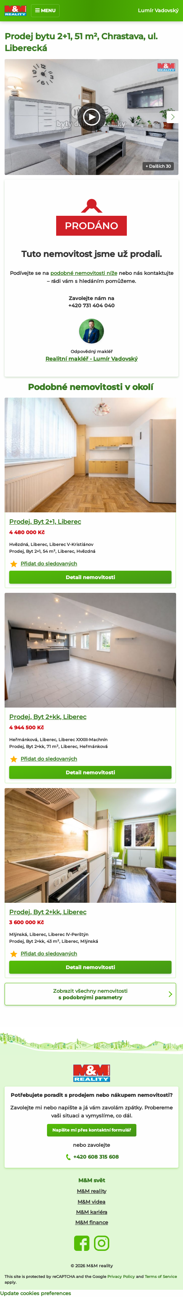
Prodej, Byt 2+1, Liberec (45, 521)
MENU (45, 10)
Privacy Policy (121, 1276)
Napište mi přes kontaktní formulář (91, 1130)
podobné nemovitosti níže (83, 273)
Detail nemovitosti (90, 577)
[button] (173, 117)
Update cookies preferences (35, 1293)
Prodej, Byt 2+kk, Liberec (47, 717)
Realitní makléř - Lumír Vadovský (91, 359)
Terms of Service (161, 1276)
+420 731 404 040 (91, 305)
